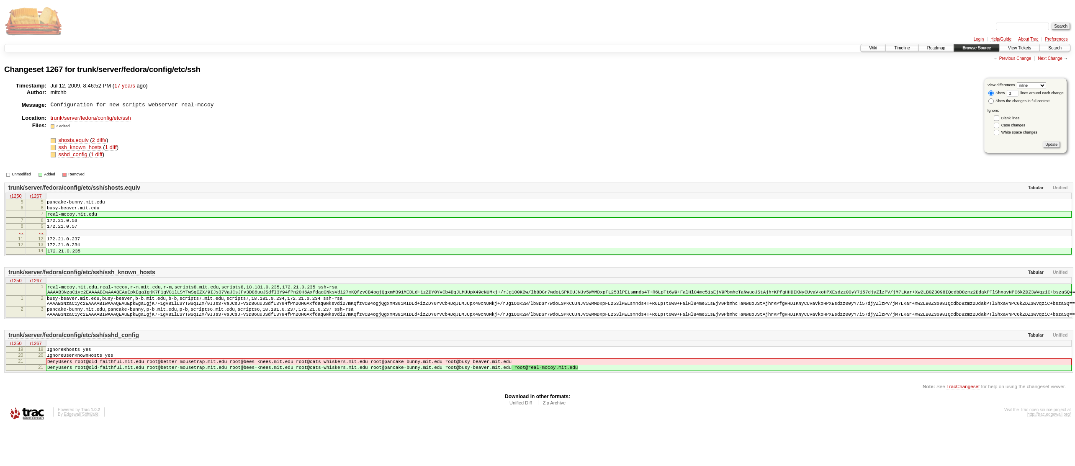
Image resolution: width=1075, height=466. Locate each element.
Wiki (873, 48)
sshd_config (73, 154)
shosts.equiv (74, 140)
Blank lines (1010, 118)
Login (979, 39)
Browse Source (976, 48)
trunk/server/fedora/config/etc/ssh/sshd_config (73, 356)
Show (996, 93)
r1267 (35, 196)
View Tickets (1019, 48)
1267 (54, 69)
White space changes (1019, 132)
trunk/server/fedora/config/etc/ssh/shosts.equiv (74, 187)
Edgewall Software (81, 442)
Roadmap (936, 48)
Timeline (902, 48)
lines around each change (1035, 93)
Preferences (1056, 39)
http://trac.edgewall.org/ (1049, 442)
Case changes (1013, 125)
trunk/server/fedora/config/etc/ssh (139, 69)
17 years (124, 85)
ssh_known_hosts (80, 147)
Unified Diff (520, 430)
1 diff (111, 147)
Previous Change (1015, 58)
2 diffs (99, 140)
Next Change (1050, 58)
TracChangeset (963, 414)
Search (1055, 48)
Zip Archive (554, 430)
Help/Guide (1000, 39)
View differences (1001, 85)
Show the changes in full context (1019, 101)
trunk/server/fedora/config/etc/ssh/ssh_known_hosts (81, 284)
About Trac (1028, 39)
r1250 (15, 196)
